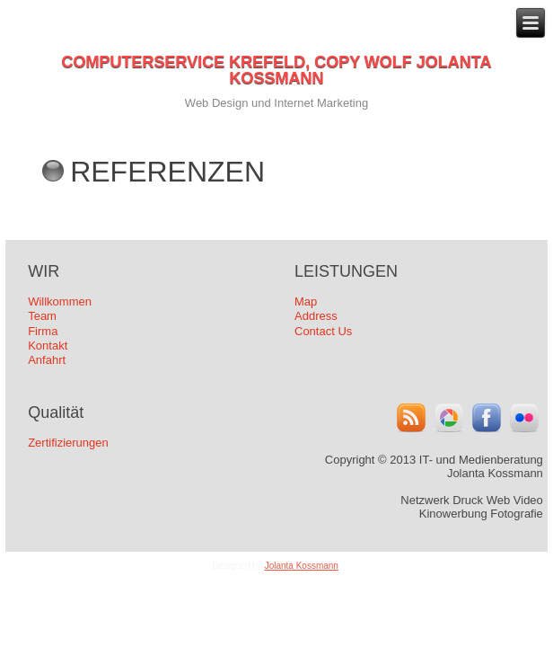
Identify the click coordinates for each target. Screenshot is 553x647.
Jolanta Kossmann (301, 566)
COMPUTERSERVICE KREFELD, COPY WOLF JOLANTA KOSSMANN (276, 70)
